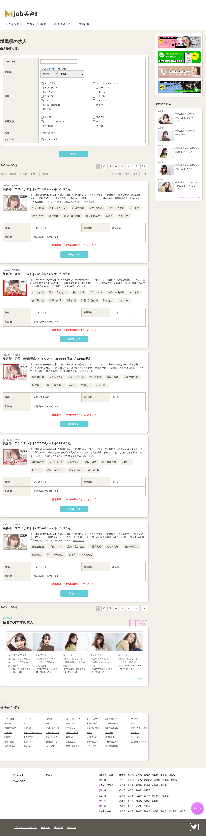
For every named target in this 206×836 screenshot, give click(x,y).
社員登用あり (51, 742)
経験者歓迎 (78, 207)
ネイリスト (48, 92)
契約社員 (47, 125)
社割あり (27, 742)
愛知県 (139, 790)
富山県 (131, 785)
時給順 (23, 174)
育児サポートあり (138, 742)
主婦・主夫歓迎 (116, 207)
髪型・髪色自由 (72, 215)
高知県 (147, 806)
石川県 (139, 785)
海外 (65, 69)
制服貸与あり (10, 746)
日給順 (34, 174)
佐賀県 (131, 811)
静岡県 (131, 790)
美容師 (98, 104)
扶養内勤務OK (93, 728)
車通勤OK (109, 737)
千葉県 (139, 780)
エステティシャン (103, 100)
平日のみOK (136, 719)
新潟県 (122, 785)
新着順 (13, 174)
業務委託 (99, 117)
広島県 (147, 801)
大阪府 (139, 796)
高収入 (109, 215)
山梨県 (155, 785)
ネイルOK (123, 215)
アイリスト (100, 92)
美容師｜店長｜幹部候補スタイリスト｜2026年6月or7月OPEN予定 (47, 358)
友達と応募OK (72, 733)
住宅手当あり (10, 742)
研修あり (126, 462)
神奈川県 (148, 780)
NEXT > (132, 166)
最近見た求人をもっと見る (188, 197)
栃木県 (165, 780)
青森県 (131, 775)
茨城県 (157, 780)
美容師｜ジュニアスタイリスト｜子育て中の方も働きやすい (19, 662)
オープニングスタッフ (33, 733)
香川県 (131, 806)
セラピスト (100, 96)
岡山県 (139, 801)
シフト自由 (38, 207)
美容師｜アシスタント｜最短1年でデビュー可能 (102, 662)
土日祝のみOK (111, 719)
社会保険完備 (131, 377)
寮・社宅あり (136, 737)
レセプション (49, 100)
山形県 (163, 775)
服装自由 (54, 215)
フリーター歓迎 (112, 723)
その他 (98, 125)
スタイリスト (49, 83)
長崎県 (139, 811)
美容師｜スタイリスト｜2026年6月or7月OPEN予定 (37, 189)
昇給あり (108, 300)
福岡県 (122, 811)
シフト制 (134, 207)
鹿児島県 (173, 811)
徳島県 (122, 806)
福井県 (147, 785)
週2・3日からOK (58, 207)
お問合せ (84, 24)
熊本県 (147, 811)
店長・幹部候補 (50, 104)
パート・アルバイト (52, 121)
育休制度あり (111, 742)
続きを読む (89, 201)
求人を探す (12, 24)
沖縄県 (182, 811)
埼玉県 (131, 780)
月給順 (45, 174)
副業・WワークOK (139, 728)
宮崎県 (163, 811)
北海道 (122, 775)
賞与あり (86, 385)
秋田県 (155, 775)
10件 (126, 174)
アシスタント (49, 87)
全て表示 (140, 679)
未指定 (46, 69)
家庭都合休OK (111, 728)
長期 (25, 723)
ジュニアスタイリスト (105, 83)
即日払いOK (9, 737)
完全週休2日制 (111, 746)
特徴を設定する (48, 133)
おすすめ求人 (49, 139)
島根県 (131, 801)
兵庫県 (147, 796)
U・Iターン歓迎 (52, 733)
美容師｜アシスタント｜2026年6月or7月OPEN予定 (37, 443)
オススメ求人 (62, 24)
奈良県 (155, 796)
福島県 (172, 775)
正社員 (46, 117)
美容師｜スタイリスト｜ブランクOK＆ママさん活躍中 (47, 662)
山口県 (155, 801)
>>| (144, 166)
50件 (144, 174)
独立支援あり (93, 215)
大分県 (155, 811)
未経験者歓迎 (92, 723)
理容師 (46, 109)
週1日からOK (51, 719)
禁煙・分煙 (38, 215)
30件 (135, 174)
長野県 (163, 785)
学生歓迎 (27, 728)
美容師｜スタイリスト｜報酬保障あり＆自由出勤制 (74, 662)
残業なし (8, 723)
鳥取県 (122, 801)
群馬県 (174, 780)
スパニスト (48, 96)
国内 (56, 69)
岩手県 (139, 775)
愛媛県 (139, 806)
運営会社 (58, 827)
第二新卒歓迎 (10, 728)
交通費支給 (38, 300)
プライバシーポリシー (25, 827)
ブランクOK (96, 207)
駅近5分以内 (92, 737)
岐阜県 (122, 790)
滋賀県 (122, 796)
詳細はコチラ (74, 254)
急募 (48, 723)
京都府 (131, 796)
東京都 (122, 780)
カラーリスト (101, 87)
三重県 (147, 790)
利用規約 (45, 827)
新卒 (97, 121)
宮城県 (147, 775)
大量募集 (8, 733)
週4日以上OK (92, 719)
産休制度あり (92, 742)
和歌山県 (164, 796)
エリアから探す (37, 24)
